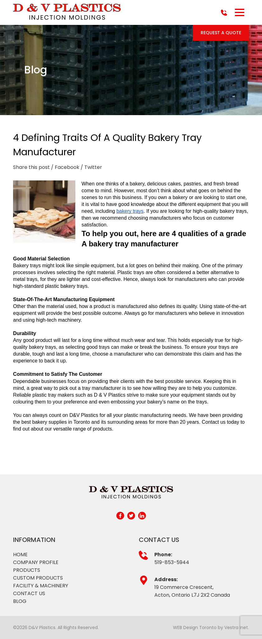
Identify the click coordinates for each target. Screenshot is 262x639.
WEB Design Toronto (195, 627)
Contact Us (29, 593)
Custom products (38, 577)
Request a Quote (221, 33)
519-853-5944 (171, 562)
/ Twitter (91, 167)
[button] (239, 12)
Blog (19, 601)
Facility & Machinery (40, 585)
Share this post (31, 167)
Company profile (35, 562)
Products (26, 570)
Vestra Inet (236, 627)
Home (20, 554)
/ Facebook (65, 167)
